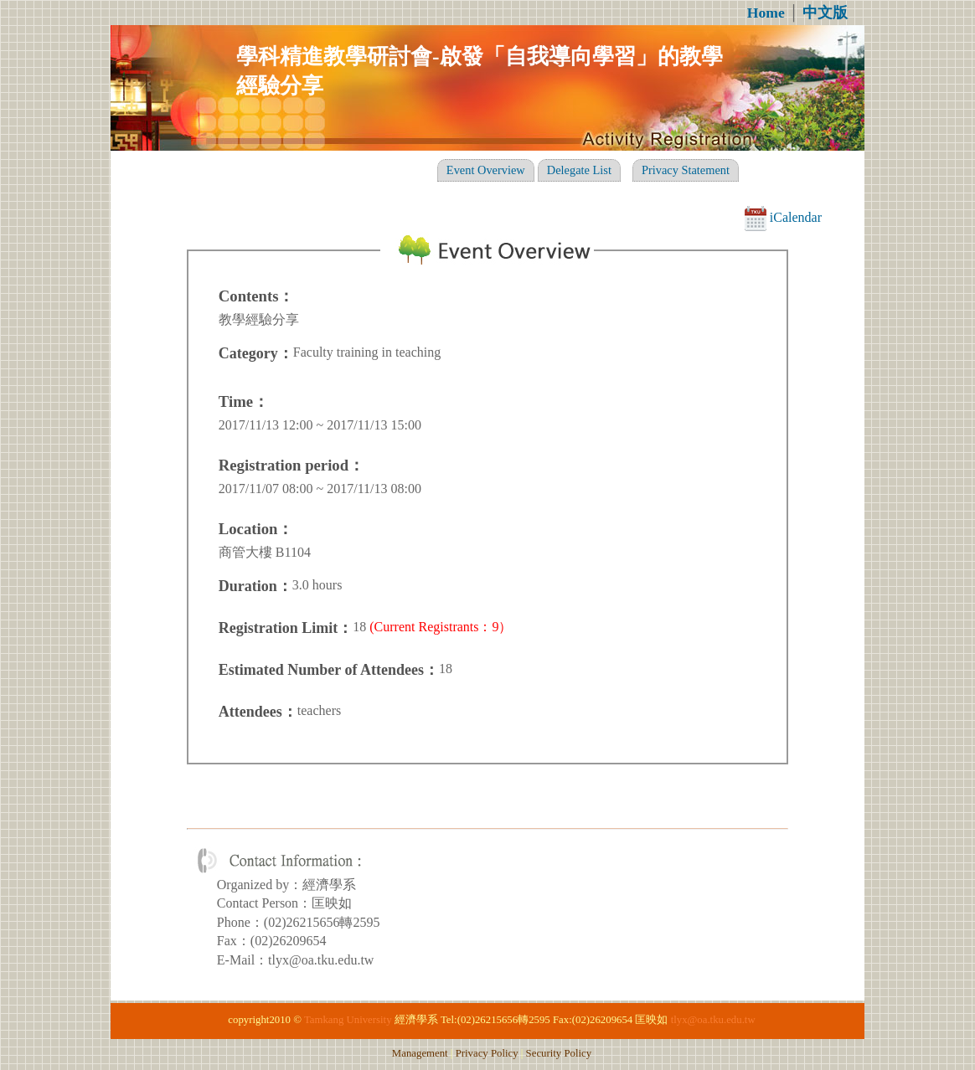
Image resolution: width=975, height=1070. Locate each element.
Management (420, 1053)
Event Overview (485, 170)
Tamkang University (348, 1020)
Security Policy (559, 1053)
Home (766, 12)
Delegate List (579, 170)
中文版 (825, 12)
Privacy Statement (686, 170)
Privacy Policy (487, 1053)
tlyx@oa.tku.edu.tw (713, 1020)
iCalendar (783, 217)
